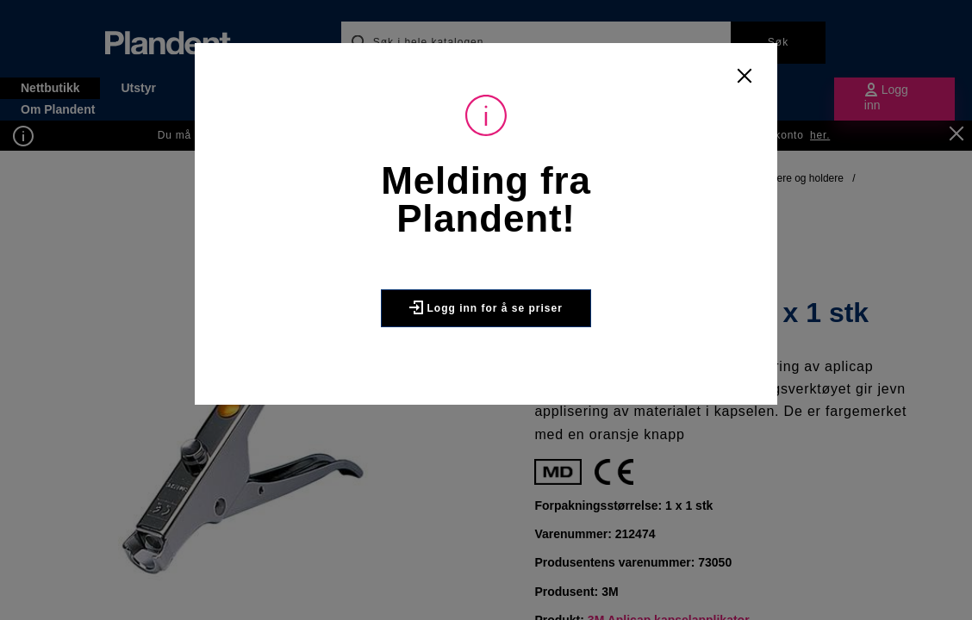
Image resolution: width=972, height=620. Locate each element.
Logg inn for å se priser (486, 307)
